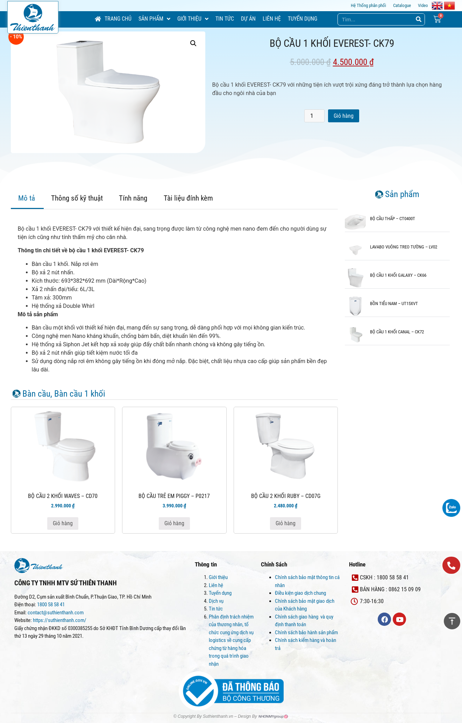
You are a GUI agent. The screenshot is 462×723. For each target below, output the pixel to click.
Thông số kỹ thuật (77, 198)
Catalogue (402, 5)
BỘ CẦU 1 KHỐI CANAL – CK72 (397, 331)
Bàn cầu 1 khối (79, 394)
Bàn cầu (36, 394)
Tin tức (216, 609)
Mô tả (26, 198)
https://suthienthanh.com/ (59, 620)
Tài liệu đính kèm (188, 198)
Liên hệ (216, 585)
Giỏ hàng (344, 116)
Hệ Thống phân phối (368, 5)
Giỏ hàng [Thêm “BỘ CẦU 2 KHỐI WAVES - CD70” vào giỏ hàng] (63, 523)
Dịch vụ (216, 601)
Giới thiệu (218, 577)
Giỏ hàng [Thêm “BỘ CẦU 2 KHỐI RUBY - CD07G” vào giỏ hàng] (286, 523)
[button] (451, 565)
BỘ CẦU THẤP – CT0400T (392, 218)
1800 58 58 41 (51, 604)
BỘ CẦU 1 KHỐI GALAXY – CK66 (398, 275)
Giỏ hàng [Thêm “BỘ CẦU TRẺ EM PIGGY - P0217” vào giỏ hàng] (174, 523)
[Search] (418, 19)
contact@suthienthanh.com (55, 612)
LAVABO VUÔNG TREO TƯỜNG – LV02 (403, 247)
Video (423, 5)
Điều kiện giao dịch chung (300, 593)
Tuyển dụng (220, 593)
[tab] (26, 199)
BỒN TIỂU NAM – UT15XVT (394, 303)
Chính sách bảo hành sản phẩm (307, 632)
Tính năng (133, 198)
